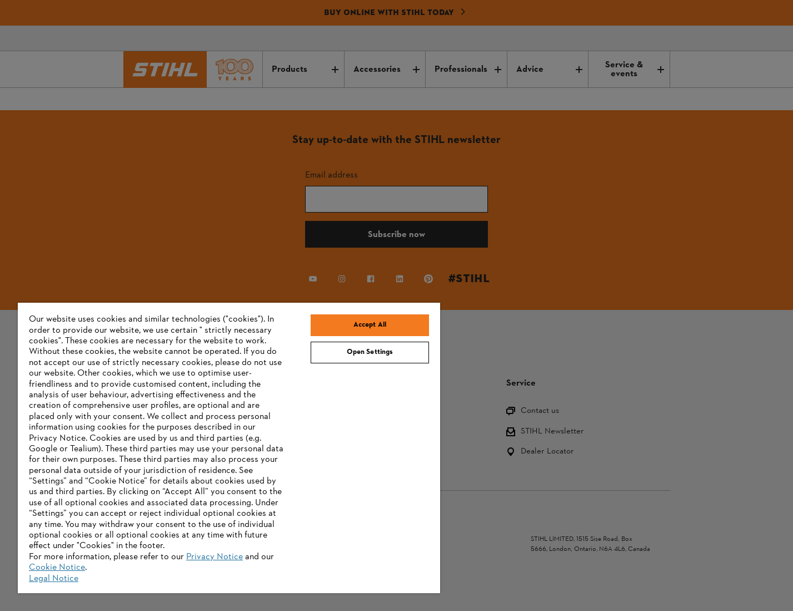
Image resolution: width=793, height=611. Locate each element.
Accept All (369, 325)
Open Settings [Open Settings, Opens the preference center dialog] (370, 352)
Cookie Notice (57, 567)
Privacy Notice (214, 557)
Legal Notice (53, 579)
